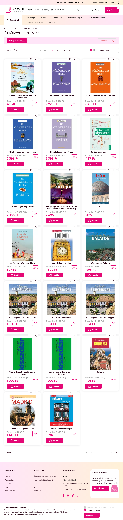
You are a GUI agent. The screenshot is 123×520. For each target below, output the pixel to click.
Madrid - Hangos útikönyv (23, 429)
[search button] (82, 10)
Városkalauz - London (61, 263)
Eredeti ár (17, 101)
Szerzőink (52, 23)
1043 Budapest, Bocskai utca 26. (76, 485)
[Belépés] (97, 10)
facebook (63, 495)
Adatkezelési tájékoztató (43, 480)
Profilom (8, 483)
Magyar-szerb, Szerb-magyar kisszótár (61, 373)
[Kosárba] (15, 109)
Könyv (14, 28)
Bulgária (100, 372)
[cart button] (112, 10)
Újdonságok (31, 18)
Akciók (43, 18)
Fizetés (94, 2)
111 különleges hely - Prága (61, 152)
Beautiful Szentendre (61, 318)
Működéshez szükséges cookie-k (100, 513)
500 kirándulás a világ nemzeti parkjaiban (22, 96)
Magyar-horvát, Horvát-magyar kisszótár (22, 373)
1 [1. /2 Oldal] (52, 50)
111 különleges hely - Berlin (22, 206)
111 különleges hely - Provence (61, 95)
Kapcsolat (103, 2)
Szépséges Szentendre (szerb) (22, 318)
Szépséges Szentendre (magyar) (100, 318)
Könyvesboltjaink (69, 480)
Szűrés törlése (106, 41)
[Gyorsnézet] (35, 59)
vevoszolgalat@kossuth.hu (75, 489)
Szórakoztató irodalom (96, 18)
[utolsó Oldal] (69, 50)
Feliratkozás (99, 488)
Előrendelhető (56, 18)
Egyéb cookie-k (93, 516)
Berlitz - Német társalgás (61, 429)
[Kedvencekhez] (30, 59)
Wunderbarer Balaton (100, 263)
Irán (100, 206)
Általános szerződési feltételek (45, 476)
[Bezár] (117, 2)
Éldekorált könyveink (35, 23)
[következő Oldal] (64, 50)
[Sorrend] (108, 50)
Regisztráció (9, 480)
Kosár (7, 487)
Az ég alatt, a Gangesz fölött (22, 263)
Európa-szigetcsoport (100, 152)
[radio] (94, 50)
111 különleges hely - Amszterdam (100, 95)
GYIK (112, 2)
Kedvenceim (10, 491)
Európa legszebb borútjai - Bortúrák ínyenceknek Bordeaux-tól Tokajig (61, 207)
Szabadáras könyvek (75, 18)
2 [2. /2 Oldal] (57, 50)
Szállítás (85, 2)
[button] (13, 20)
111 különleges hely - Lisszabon (22, 152)
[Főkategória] (5, 28)
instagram (68, 495)
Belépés (8, 476)
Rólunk (65, 476)
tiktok (73, 495)
